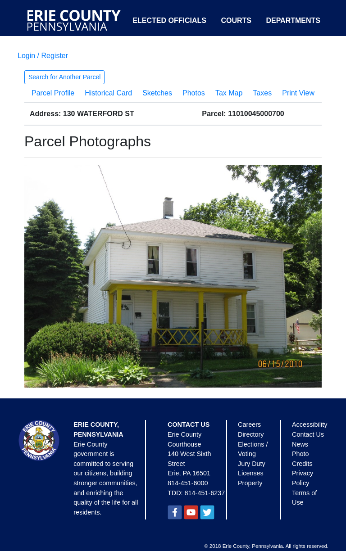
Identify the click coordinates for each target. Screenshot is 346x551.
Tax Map (228, 93)
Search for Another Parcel (64, 77)
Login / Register (43, 55)
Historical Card (108, 93)
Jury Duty (251, 463)
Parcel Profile (53, 93)
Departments (293, 20)
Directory (251, 434)
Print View (298, 93)
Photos (193, 93)
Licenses (251, 473)
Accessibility (309, 424)
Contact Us (308, 434)
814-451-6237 (205, 493)
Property (250, 483)
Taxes (262, 93)
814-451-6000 (188, 483)
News (300, 444)
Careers (249, 424)
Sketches (157, 93)
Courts (236, 20)
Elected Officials (169, 20)
